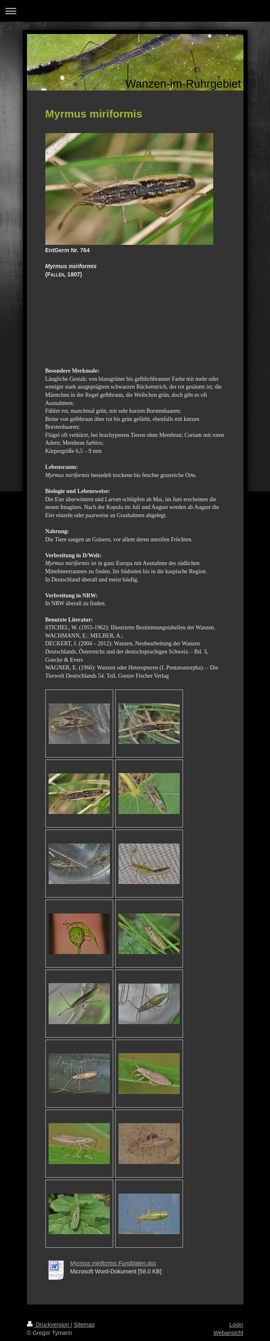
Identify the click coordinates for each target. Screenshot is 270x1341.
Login (236, 1324)
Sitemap (84, 1324)
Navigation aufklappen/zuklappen (135, 11)
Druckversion (49, 1324)
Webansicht (228, 1333)
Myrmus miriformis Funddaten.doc (113, 1263)
